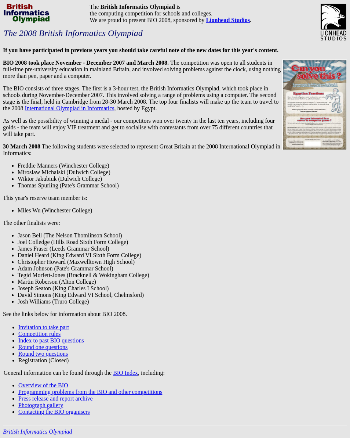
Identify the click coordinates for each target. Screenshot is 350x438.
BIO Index (125, 373)
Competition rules (39, 334)
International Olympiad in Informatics (69, 108)
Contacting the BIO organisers (54, 412)
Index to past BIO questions (51, 340)
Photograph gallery (40, 405)
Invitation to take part (43, 327)
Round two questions (43, 354)
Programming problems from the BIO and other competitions (90, 392)
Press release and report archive (55, 398)
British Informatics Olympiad (37, 431)
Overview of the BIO (43, 385)
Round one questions (43, 347)
